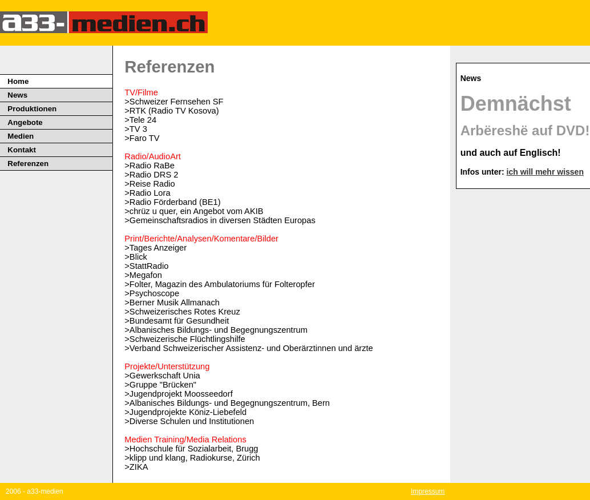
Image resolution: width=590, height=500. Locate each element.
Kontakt (21, 150)
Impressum (427, 491)
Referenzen (28, 163)
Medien (20, 136)
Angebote (24, 122)
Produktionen (31, 108)
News (17, 95)
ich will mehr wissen (545, 171)
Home (18, 81)
